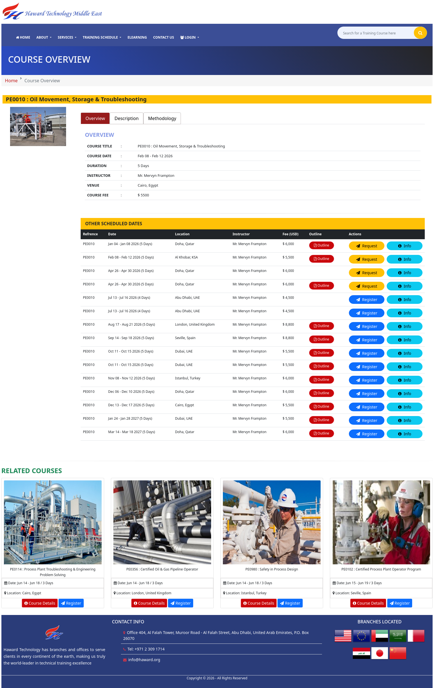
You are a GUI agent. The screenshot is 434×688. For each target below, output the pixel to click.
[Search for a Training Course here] (375, 33)
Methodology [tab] (162, 118)
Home (11, 81)
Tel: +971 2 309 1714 (146, 649)
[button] (44, 37)
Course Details (39, 603)
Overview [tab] (95, 118)
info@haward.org (144, 659)
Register (71, 603)
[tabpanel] (253, 166)
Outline (321, 245)
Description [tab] (127, 118)
